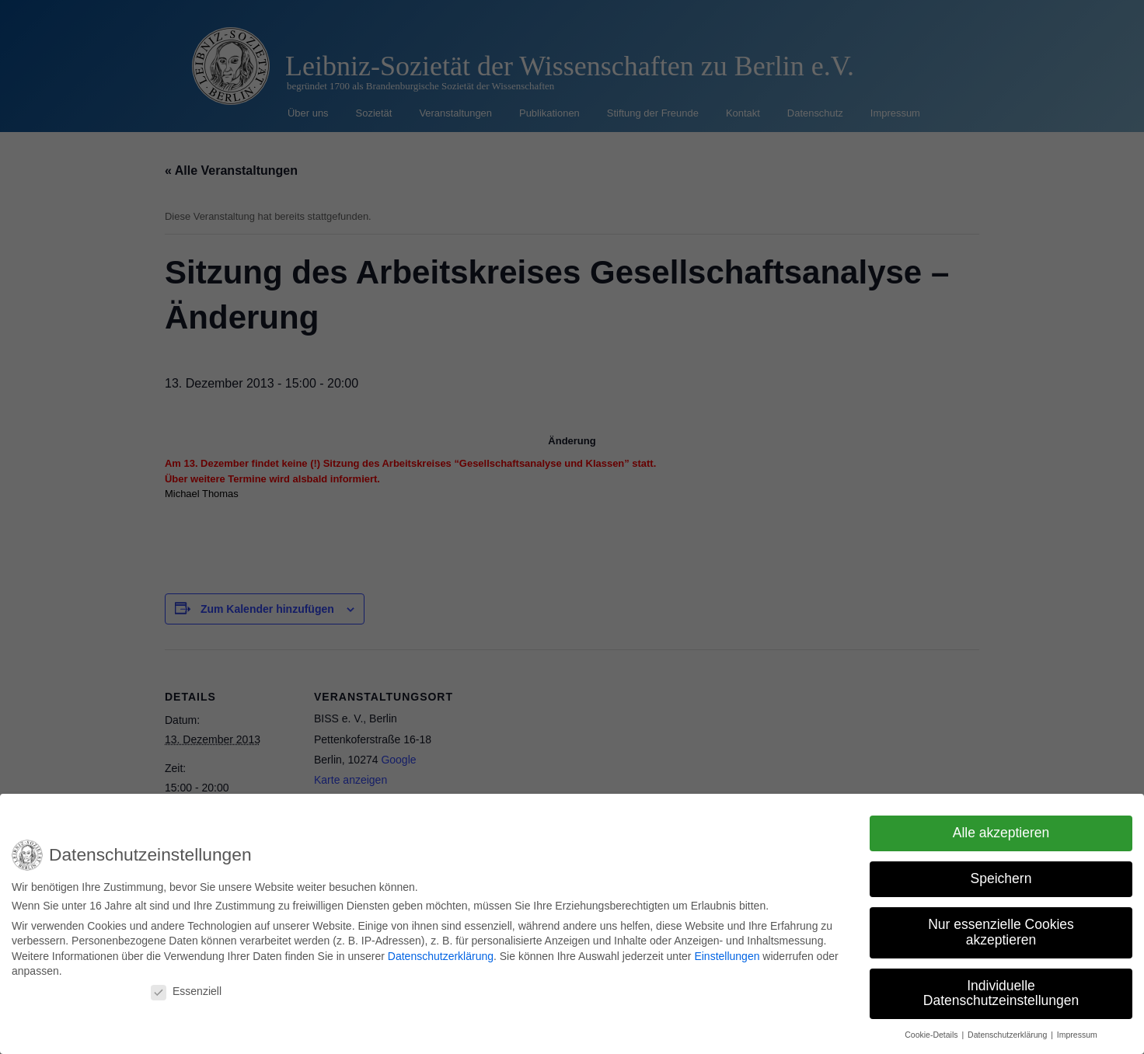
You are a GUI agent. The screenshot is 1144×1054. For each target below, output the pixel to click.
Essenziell (186, 985)
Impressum (1077, 1030)
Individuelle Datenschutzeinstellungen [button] (1001, 988)
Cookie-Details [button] (932, 1030)
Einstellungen (726, 950)
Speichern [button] (1001, 874)
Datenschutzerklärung (441, 950)
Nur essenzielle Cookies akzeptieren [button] (1001, 927)
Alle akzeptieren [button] (1001, 828)
